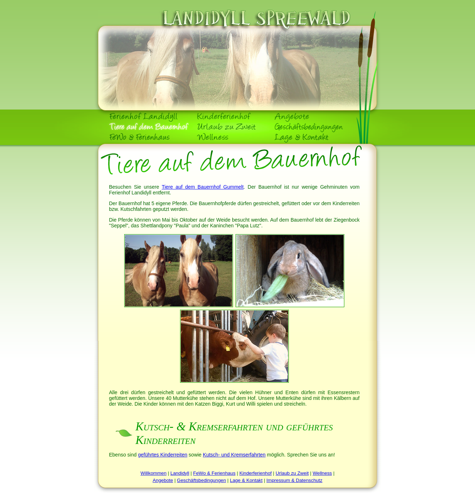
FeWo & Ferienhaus (214, 473)
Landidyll (179, 473)
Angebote (162, 480)
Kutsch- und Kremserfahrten (234, 455)
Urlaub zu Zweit (292, 473)
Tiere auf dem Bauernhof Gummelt (203, 187)
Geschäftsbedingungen (201, 480)
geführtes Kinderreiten (162, 455)
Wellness (322, 473)
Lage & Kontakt (246, 480)
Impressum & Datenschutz (294, 480)
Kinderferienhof (255, 473)
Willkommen (154, 473)
